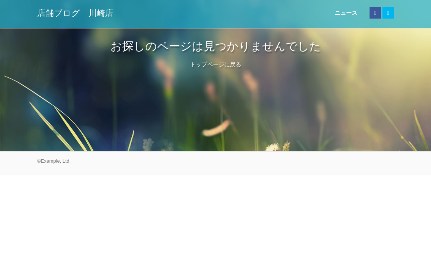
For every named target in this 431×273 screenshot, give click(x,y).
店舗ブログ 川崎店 (75, 13)
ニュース (346, 12)
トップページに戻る (215, 64)
